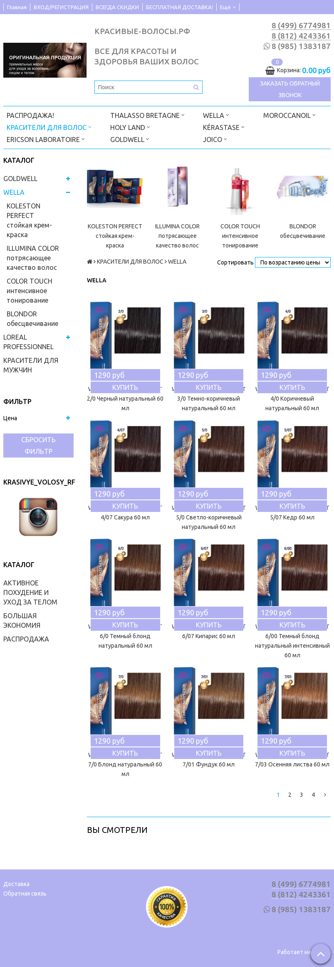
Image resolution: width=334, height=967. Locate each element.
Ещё (228, 7)
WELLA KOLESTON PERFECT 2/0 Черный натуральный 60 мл (125, 398)
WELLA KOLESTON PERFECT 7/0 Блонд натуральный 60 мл (125, 764)
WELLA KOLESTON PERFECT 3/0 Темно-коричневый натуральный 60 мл (209, 398)
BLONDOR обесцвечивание (32, 318)
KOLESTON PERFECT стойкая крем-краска (29, 220)
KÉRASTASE (224, 127)
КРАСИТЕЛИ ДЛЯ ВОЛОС (49, 127)
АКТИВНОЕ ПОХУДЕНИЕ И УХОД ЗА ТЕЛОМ (30, 592)
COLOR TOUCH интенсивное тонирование (29, 290)
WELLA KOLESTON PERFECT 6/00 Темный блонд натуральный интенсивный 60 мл (292, 641)
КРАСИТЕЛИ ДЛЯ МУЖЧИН (30, 365)
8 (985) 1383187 (301, 46)
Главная (17, 7)
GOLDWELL (129, 139)
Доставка (16, 884)
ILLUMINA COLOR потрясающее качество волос (33, 258)
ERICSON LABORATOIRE (46, 139)
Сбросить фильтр (38, 445)
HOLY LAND (130, 127)
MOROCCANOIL (289, 115)
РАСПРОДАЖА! (30, 115)
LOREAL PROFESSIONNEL (28, 341)
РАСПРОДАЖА (26, 639)
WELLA (216, 115)
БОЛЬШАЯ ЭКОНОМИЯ (21, 620)
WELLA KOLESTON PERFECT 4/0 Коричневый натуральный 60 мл (292, 398)
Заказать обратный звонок (290, 89)
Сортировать (235, 262)
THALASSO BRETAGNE (147, 115)
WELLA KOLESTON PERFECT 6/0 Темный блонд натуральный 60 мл (125, 636)
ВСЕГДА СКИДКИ (117, 7)
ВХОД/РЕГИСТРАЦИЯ (61, 7)
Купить (125, 387)
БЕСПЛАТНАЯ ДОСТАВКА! (179, 7)
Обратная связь (25, 893)
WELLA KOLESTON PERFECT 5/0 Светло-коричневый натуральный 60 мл (209, 517)
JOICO (215, 139)
